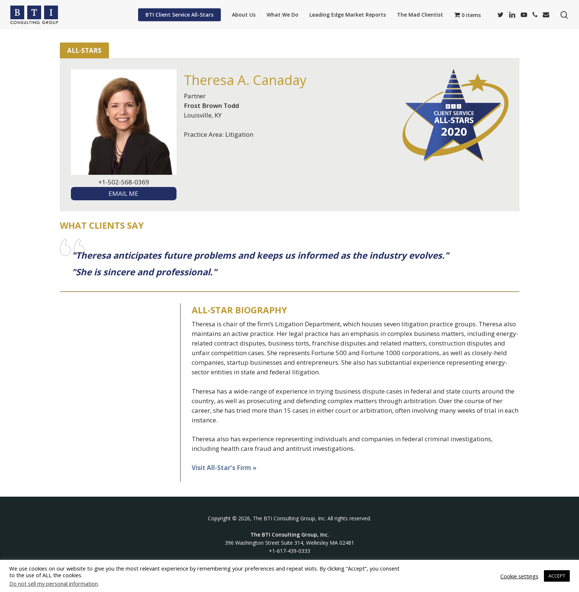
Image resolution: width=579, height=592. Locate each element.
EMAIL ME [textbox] (123, 193)
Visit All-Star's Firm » (224, 467)
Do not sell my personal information (53, 583)
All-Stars (84, 50)
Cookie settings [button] (519, 576)
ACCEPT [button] (556, 575)
